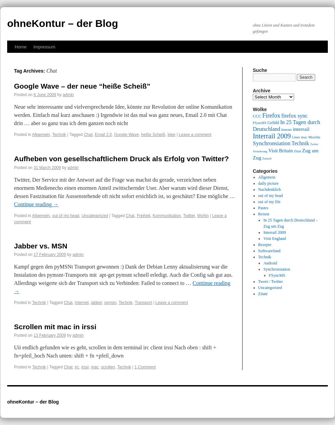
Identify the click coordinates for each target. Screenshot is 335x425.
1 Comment (145, 367)
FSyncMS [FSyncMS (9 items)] (259, 123)
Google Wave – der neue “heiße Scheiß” (82, 86)
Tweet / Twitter (270, 281)
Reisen (264, 214)
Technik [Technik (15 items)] (300, 143)
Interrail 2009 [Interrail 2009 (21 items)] (272, 136)
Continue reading (36, 204)
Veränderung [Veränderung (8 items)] (260, 151)
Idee (171, 134)
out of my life (269, 201)
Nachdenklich (269, 189)
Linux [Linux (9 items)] (296, 137)
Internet (82, 302)
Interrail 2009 (274, 232)
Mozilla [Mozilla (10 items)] (314, 137)
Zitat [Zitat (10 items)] (297, 151)
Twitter (189, 215)
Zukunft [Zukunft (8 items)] (267, 158)
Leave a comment (195, 134)
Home (21, 46)
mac (95, 367)
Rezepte (265, 244)
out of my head (65, 215)
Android (270, 263)
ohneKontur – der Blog (62, 23)
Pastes (263, 208)
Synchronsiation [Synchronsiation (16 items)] (272, 143)
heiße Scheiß (153, 134)
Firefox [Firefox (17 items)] (271, 115)
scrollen (108, 367)
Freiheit (143, 215)
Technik (59, 134)
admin (68, 94)
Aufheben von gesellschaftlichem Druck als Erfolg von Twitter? (121, 159)
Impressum (44, 46)
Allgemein (41, 134)
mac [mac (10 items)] (304, 137)
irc (77, 367)
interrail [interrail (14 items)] (301, 129)
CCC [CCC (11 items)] (257, 116)
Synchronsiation (276, 269)
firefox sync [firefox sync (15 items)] (294, 116)
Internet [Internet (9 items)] (286, 130)
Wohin (203, 215)
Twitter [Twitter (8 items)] (314, 144)
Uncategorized (95, 215)
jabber (96, 302)
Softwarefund (269, 250)
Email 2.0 (103, 134)
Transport (143, 302)
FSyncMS (277, 275)
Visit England (274, 238)
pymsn (110, 302)
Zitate (263, 293)
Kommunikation (167, 215)
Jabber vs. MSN (40, 246)
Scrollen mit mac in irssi (55, 327)
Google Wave (126, 134)
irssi (85, 367)
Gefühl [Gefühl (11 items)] (273, 122)
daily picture (268, 183)
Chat (88, 134)
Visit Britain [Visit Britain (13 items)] (280, 150)
